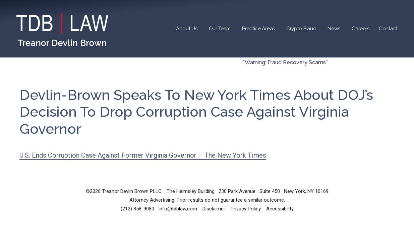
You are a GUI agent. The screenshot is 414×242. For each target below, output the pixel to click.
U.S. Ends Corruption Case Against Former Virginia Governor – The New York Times (142, 155)
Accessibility (280, 209)
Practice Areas (258, 28)
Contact (388, 28)
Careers (360, 28)
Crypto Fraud (301, 28)
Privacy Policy (246, 209)
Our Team (220, 28)
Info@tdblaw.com (177, 209)
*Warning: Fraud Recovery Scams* (285, 62)
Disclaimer (213, 209)
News (334, 28)
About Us (186, 28)
